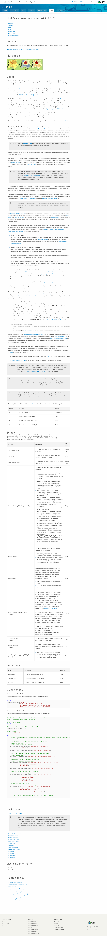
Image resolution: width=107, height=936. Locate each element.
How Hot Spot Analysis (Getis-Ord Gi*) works (19, 894)
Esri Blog (56, 925)
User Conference (58, 927)
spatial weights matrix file (47, 274)
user (81, 1)
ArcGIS (30, 927)
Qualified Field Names (13, 839)
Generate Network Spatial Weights (45, 272)
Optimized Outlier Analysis (14, 900)
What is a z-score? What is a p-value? (18, 884)
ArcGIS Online (32, 921)
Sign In (93, 2)
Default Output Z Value (14, 849)
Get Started (15, 10)
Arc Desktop (8, 2)
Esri (101, 2)
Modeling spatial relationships (15, 882)
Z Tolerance (11, 853)
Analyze (31, 10)
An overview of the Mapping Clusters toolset (19, 888)
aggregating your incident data (27, 198)
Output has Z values (13, 847)
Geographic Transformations (15, 833)
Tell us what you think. (93, 929)
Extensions (61, 10)
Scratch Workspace (13, 837)
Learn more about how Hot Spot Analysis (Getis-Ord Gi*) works (23, 49)
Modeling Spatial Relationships (18, 360)
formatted (23, 338)
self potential (28, 306)
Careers (56, 923)
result (31, 404)
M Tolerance (11, 845)
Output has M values (13, 841)
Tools (51, 10)
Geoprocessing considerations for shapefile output (36, 371)
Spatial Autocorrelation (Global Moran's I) (18, 890)
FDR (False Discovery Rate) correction (29, 95)
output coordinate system (19, 128)
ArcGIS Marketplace (33, 933)
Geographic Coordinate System (39, 128)
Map (23, 10)
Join (48, 356)
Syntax (10, 29)
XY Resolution (11, 855)
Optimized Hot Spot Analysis (49, 198)
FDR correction (64, 99)
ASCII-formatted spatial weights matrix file (25, 296)
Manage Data (42, 10)
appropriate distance (42, 239)
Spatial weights (12, 886)
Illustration (10, 25)
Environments (11, 33)
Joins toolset (61, 385)
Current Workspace (13, 835)
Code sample (11, 31)
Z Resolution (11, 851)
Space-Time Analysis (49, 282)
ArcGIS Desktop (32, 923)
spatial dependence (60, 109)
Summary (10, 23)
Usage (9, 27)
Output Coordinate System (15, 813)
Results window (55, 217)
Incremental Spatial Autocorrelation (17, 896)
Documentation (24, 2)
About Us (56, 921)
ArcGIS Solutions (32, 931)
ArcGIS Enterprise (33, 925)
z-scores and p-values (16, 89)
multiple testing (49, 109)
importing (10, 352)
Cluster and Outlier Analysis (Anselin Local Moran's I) (21, 892)
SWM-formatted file (59, 336)
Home (5, 10)
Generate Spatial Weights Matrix (26, 272)
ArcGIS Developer (33, 929)
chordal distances (31, 164)
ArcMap (7, 6)
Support (32, 2)
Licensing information (13, 35)
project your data (27, 143)
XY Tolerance (11, 857)
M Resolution (11, 843)
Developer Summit (59, 929)
